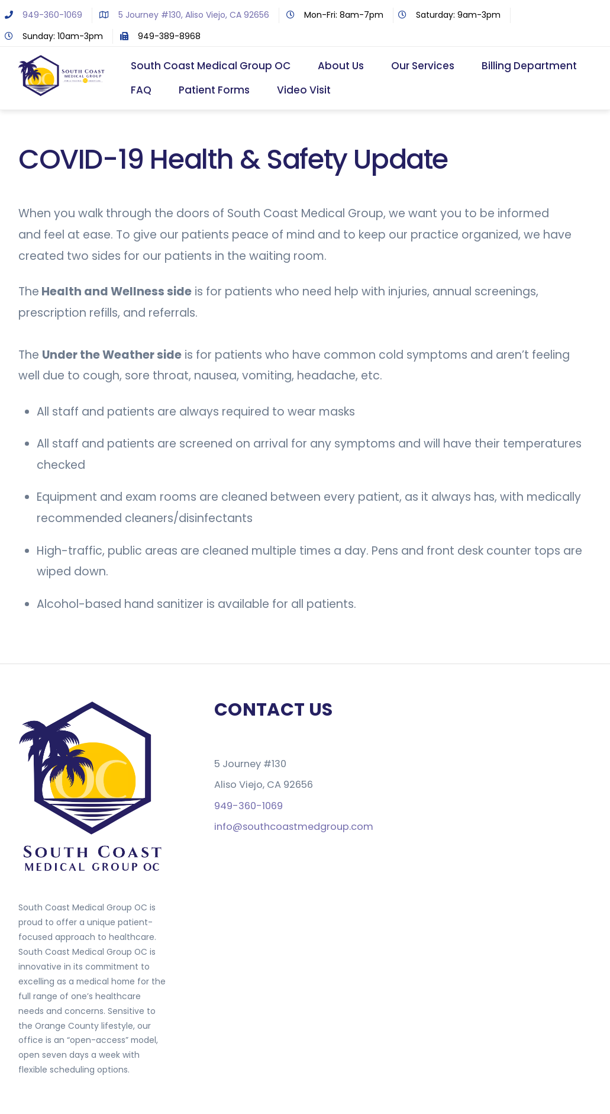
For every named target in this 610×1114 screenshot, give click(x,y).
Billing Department (529, 66)
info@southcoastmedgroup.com (293, 826)
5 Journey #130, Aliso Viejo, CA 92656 (182, 15)
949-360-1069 (41, 15)
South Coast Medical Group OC (211, 66)
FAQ (141, 90)
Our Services (422, 66)
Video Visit (304, 90)
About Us (341, 66)
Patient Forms (214, 90)
